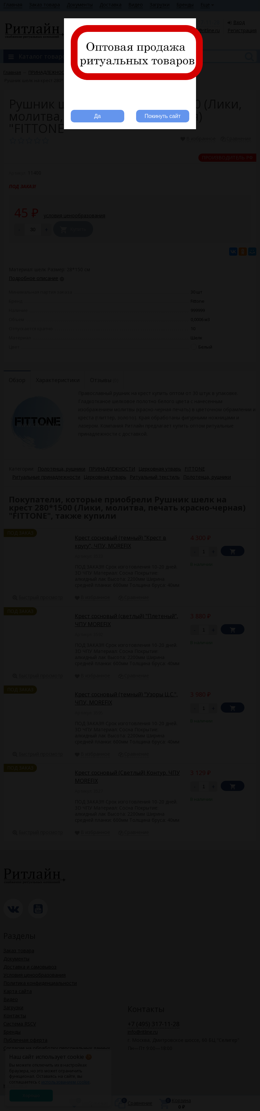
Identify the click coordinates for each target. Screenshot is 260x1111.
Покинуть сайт (162, 116)
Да (97, 116)
